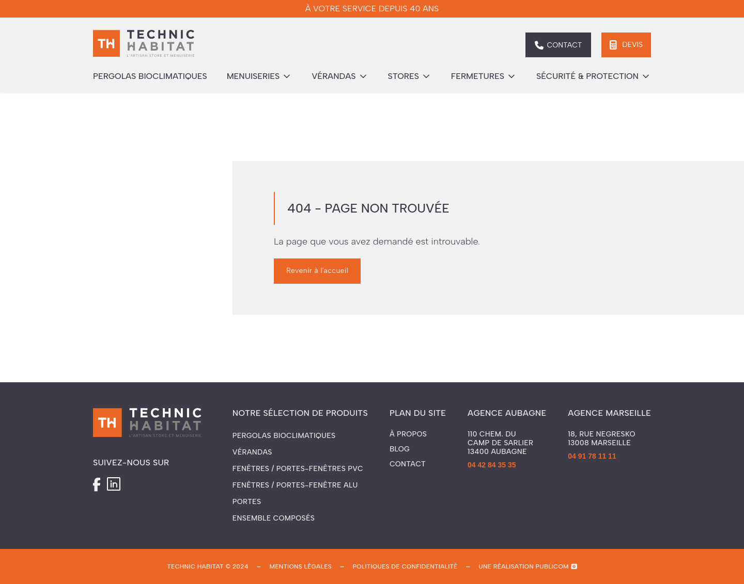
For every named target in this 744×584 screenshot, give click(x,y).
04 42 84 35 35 (492, 465)
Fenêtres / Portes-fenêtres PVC (298, 468)
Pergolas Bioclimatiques (284, 435)
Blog (400, 449)
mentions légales (300, 566)
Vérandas (252, 452)
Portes (247, 501)
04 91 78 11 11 (592, 456)
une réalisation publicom (523, 566)
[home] (143, 45)
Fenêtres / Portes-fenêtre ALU (295, 485)
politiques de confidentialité (405, 566)
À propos (408, 434)
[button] (259, 76)
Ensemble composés (274, 518)
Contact (408, 464)
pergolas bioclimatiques (150, 76)
